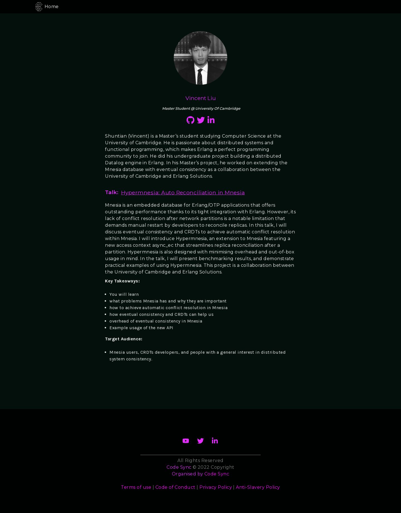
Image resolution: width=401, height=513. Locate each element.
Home (52, 6)
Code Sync (216, 474)
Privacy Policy (215, 487)
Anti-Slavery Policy (258, 487)
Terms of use (136, 487)
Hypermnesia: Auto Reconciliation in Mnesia (183, 192)
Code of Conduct (175, 487)
